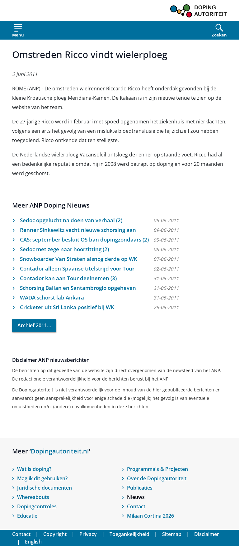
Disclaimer (206, 534)
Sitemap (171, 534)
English (33, 541)
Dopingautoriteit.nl (60, 451)
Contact (136, 506)
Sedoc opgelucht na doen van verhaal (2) (71, 220)
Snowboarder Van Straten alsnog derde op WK (78, 258)
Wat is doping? (34, 469)
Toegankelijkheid (129, 534)
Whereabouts (33, 497)
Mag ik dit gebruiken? (42, 478)
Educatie (27, 515)
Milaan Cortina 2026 (150, 515)
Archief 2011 (32, 325)
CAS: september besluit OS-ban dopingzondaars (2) (84, 239)
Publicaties (139, 487)
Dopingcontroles (37, 506)
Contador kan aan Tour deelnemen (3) (68, 278)
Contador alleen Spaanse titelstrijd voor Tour (77, 268)
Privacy (88, 534)
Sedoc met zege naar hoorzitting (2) (64, 249)
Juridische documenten (44, 487)
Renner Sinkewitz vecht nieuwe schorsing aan (78, 229)
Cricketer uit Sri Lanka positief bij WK (67, 307)
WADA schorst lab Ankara (52, 297)
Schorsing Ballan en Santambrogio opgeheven (78, 287)
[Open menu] (18, 32)
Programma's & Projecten (157, 469)
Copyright (55, 534)
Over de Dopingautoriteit (156, 478)
